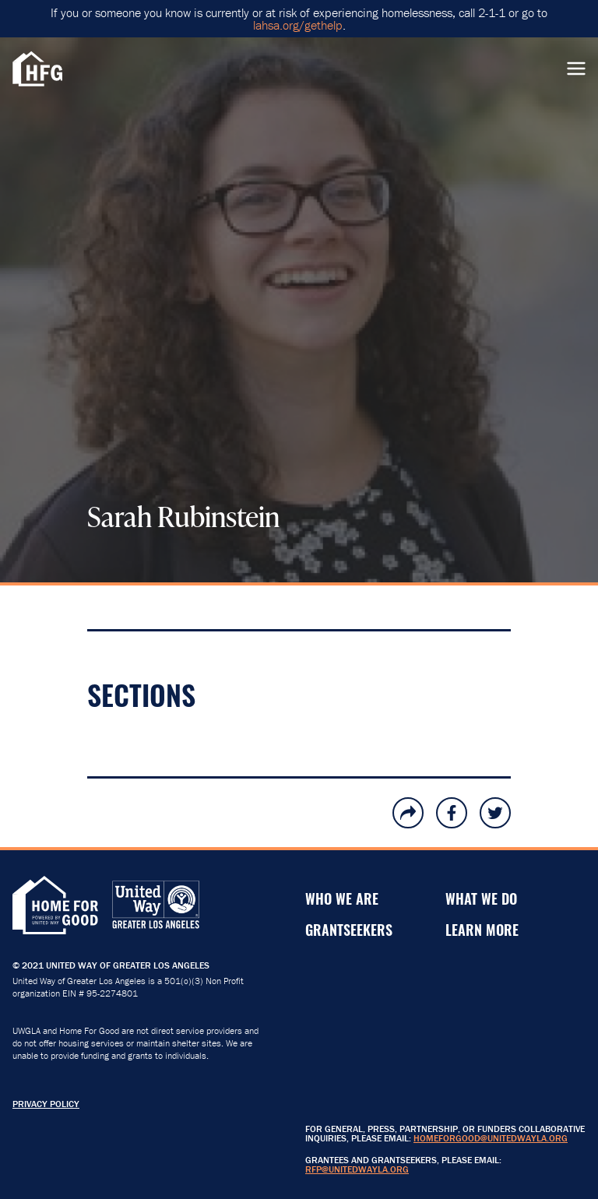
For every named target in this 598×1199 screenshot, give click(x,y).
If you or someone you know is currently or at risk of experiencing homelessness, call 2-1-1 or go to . (299, 18)
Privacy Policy (45, 1103)
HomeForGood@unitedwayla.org (490, 1138)
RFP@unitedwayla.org (357, 1169)
